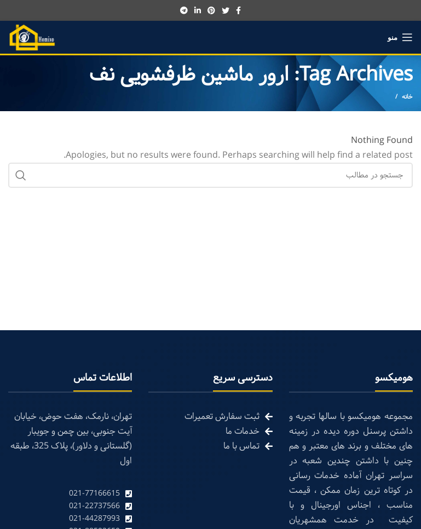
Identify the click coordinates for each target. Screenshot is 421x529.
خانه (407, 97)
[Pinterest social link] (211, 10)
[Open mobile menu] (400, 37)
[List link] (70, 493)
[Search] (210, 175)
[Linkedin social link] (197, 10)
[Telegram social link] (184, 10)
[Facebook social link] (238, 10)
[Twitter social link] (225, 10)
